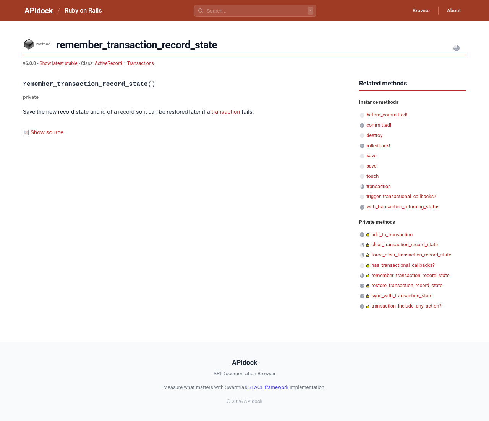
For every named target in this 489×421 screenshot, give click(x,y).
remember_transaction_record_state (410, 275)
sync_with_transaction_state (401, 295)
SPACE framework (268, 387)
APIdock (38, 10)
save (371, 155)
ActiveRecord (108, 63)
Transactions (140, 63)
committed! (378, 125)
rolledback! (378, 145)
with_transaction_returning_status (402, 207)
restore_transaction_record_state (406, 285)
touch (372, 176)
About (452, 11)
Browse (418, 11)
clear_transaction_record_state (404, 244)
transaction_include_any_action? (406, 306)
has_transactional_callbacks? (403, 265)
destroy (374, 135)
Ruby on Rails (83, 10)
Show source (47, 132)
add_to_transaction (392, 234)
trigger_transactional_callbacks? (401, 196)
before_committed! (386, 115)
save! (372, 166)
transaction (225, 111)
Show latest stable (58, 63)
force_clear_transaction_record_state (411, 255)
